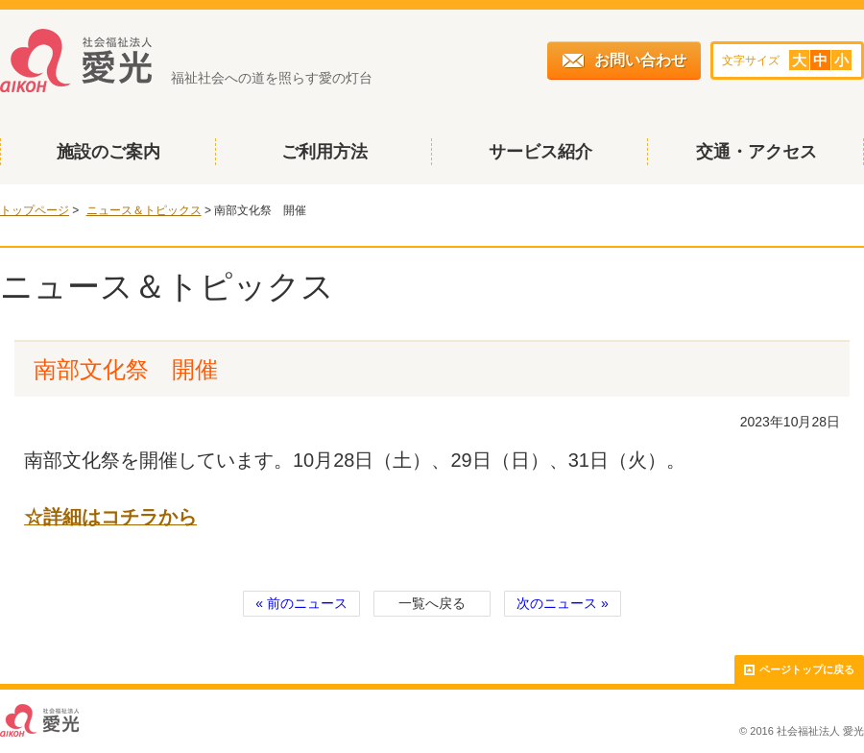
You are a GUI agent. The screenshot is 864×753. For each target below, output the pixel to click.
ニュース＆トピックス (144, 210)
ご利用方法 (324, 151)
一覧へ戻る (432, 603)
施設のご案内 (108, 151)
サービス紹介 (540, 151)
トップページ (34, 210)
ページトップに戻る (799, 670)
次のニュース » (562, 603)
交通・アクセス (756, 151)
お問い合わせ (624, 60)
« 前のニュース (301, 603)
